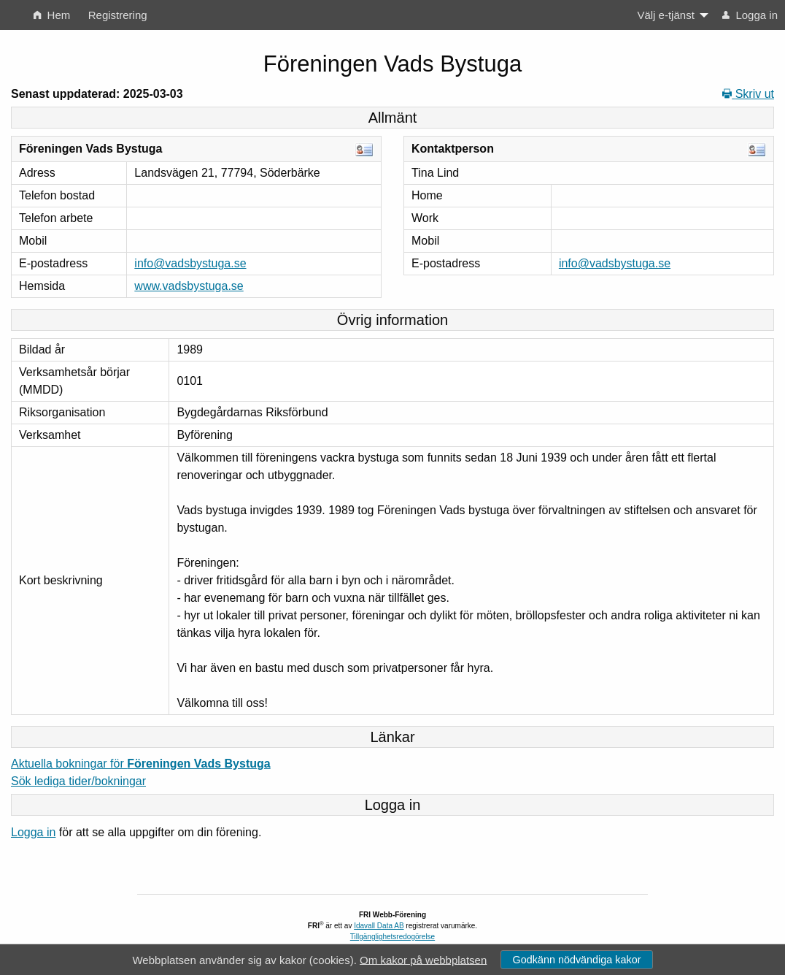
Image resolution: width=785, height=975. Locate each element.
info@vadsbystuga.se (190, 263)
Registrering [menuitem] (117, 15)
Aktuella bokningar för (141, 763)
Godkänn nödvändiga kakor (576, 960)
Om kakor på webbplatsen (423, 959)
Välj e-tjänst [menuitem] (665, 15)
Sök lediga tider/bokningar (78, 781)
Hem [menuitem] (52, 15)
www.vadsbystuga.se (188, 286)
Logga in (33, 832)
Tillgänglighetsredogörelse (392, 937)
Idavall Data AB (378, 926)
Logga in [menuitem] (750, 15)
